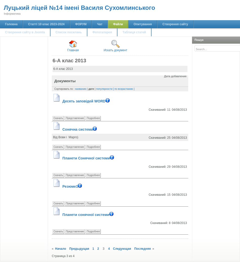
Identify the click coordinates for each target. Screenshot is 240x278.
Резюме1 (72, 186)
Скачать (58, 118)
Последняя (142, 249)
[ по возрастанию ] (124, 89)
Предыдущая (79, 249)
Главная (73, 46)
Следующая (122, 249)
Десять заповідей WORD (86, 101)
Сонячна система (80, 129)
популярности (104, 89)
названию (80, 89)
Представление (75, 118)
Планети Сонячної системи (88, 158)
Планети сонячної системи (88, 215)
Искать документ (115, 46)
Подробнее (93, 118)
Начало (60, 249)
